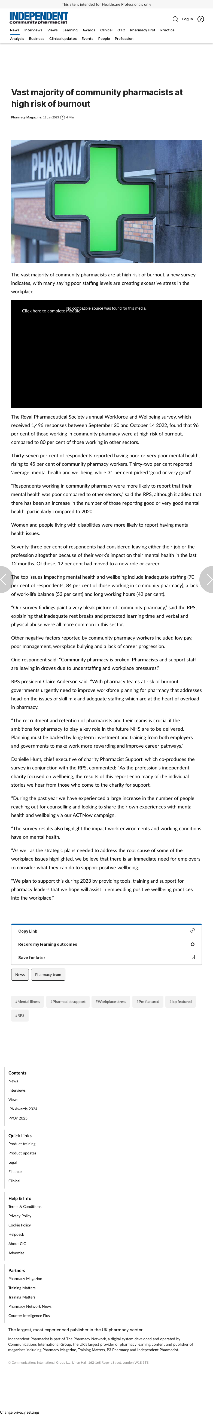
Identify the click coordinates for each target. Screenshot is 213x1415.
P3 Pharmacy (118, 1349)
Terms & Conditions (24, 1206)
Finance (15, 1171)
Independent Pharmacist (157, 1349)
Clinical (14, 1180)
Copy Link (106, 930)
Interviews (17, 1090)
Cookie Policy (19, 1225)
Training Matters (21, 1287)
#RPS (20, 1015)
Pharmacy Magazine (25, 1278)
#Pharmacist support (68, 1001)
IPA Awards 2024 (22, 1108)
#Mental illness (27, 1001)
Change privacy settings (19, 1412)
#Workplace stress (111, 1001)
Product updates (22, 1153)
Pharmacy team (48, 974)
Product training (21, 1143)
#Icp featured (180, 1001)
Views (13, 1099)
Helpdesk (16, 1234)
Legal (12, 1162)
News (20, 974)
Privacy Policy (19, 1215)
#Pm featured (147, 1001)
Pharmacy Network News (29, 1306)
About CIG (17, 1243)
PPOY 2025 (18, 1118)
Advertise (16, 1252)
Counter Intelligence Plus (29, 1315)
